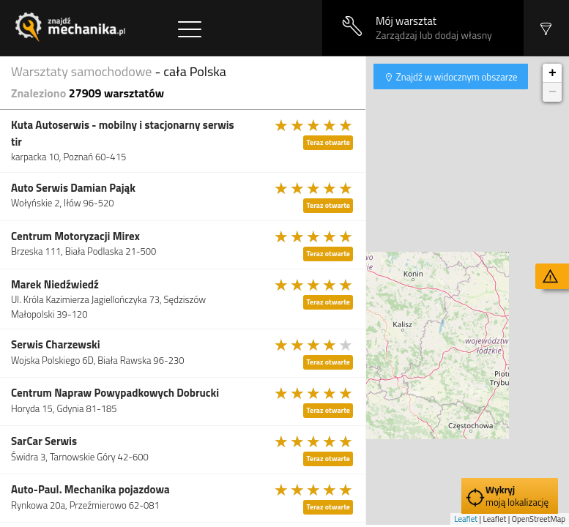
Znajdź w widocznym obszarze (456, 77)
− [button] (552, 92)
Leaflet (465, 519)
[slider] (314, 125)
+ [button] (552, 73)
